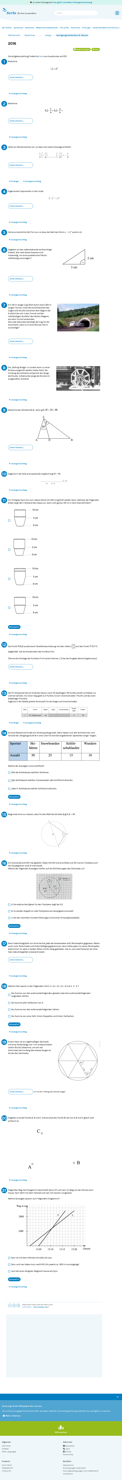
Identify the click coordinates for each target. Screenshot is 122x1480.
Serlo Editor (7, 1465)
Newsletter (69, 1446)
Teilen (95, 49)
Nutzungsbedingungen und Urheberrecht (80, 1471)
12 (4, 644)
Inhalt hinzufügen (82, 49)
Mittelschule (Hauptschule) (47, 28)
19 (4, 1042)
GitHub (67, 1451)
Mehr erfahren (12, 1415)
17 (4, 943)
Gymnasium (18, 28)
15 (4, 814)
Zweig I (48, 35)
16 (4, 863)
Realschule (29, 28)
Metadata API (7, 1468)
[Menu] (117, 13)
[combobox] (76, 13)
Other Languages (9, 1451)
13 (4, 693)
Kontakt (5, 1449)
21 (4, 1190)
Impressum (68, 1474)
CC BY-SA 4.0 (26, 1307)
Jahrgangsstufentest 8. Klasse (72, 35)
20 (4, 1118)
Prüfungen (86, 28)
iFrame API (6, 1471)
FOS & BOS (64, 28)
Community (68, 1454)
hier (41, 56)
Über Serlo (6, 1446)
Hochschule (75, 28)
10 (4, 473)
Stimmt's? (14, 627)
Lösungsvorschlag (18, 93)
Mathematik (14, 35)
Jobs (66, 1449)
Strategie (14, 181)
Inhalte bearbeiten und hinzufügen (107, 28)
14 (4, 733)
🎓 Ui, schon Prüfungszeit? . (61, 2)
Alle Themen (7, 28)
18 (4, 986)
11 (4, 500)
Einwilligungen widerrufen (74, 1468)
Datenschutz (68, 1465)
